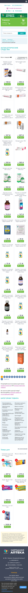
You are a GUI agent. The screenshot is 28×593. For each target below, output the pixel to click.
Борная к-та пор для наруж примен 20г (20, 245)
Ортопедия (18, 415)
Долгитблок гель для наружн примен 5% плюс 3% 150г (20, 481)
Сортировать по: (21, 57)
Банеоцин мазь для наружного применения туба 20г (20, 89)
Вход (9, 10)
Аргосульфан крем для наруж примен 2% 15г (7, 89)
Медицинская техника (19, 409)
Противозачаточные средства (20, 427)
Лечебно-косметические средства (6, 419)
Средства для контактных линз (19, 413)
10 (24, 377)
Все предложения (22, 448)
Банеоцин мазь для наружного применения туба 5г (7, 116)
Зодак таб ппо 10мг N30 (7, 480)
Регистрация (18, 10)
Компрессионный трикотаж (7, 410)
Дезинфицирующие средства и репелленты (7, 414)
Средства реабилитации (19, 431)
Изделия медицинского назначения (6, 430)
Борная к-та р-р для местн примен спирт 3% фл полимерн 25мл (7, 348)
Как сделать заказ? (14, 575)
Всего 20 (6, 379)
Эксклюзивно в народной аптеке (7, 403)
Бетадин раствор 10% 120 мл (7, 168)
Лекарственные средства (6, 434)
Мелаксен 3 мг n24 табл (7, 506)
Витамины (5, 424)
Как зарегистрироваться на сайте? (14, 579)
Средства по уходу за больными (20, 434)
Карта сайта (14, 581)
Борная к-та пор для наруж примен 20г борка (7, 271)
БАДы (4, 422)
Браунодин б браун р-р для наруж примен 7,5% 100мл (20, 348)
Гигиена (4, 427)
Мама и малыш (19, 406)
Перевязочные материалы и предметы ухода (19, 419)
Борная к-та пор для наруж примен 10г (7, 220)
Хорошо (23, 587)
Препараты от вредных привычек (19, 423)
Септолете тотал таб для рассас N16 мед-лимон (7, 455)
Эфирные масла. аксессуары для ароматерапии (19, 438)
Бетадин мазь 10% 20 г (21, 141)
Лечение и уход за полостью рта (20, 403)
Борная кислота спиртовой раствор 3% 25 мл (7, 194)
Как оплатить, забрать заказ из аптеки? (14, 577)
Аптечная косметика (5, 438)
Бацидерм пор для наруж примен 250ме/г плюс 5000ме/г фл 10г (7, 142)
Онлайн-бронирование (15, 8)
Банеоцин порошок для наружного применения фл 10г (20, 116)
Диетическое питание (6, 407)
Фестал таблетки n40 (20, 454)
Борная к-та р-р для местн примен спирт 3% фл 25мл (20, 271)
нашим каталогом (6, 385)
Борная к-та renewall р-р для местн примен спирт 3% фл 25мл (20, 194)
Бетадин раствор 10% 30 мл (20, 168)
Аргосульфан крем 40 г (21, 62)
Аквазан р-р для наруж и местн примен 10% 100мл (7, 63)
